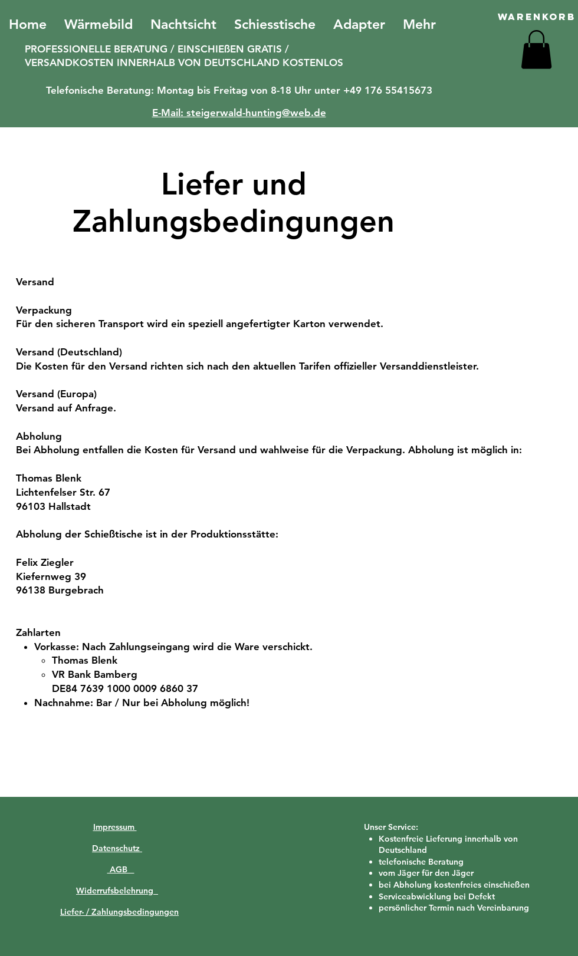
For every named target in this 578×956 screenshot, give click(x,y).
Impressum (115, 827)
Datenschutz (117, 848)
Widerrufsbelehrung (117, 890)
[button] (536, 49)
